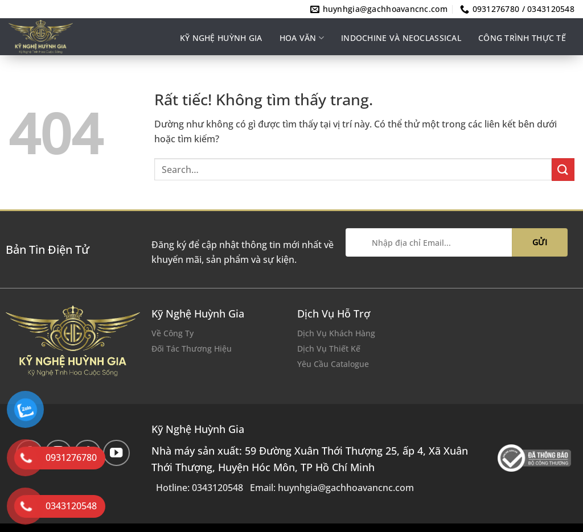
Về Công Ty (172, 333)
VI (570, 77)
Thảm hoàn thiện (370, 77)
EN (559, 77)
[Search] (532, 78)
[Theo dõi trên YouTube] (116, 453)
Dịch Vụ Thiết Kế (328, 348)
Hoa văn (302, 38)
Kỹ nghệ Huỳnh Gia (221, 37)
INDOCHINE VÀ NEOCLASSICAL (401, 37)
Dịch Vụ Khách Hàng (336, 333)
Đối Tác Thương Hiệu (191, 348)
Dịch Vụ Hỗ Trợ (333, 313)
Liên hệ (494, 77)
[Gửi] (563, 169)
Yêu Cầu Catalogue (333, 363)
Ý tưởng (443, 77)
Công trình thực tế (522, 37)
